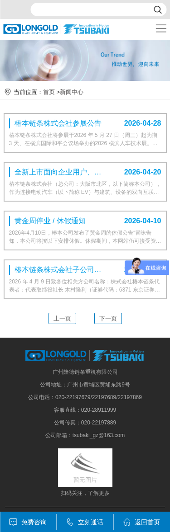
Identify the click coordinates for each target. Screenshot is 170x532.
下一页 (108, 318)
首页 (49, 92)
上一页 (62, 318)
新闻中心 (71, 92)
